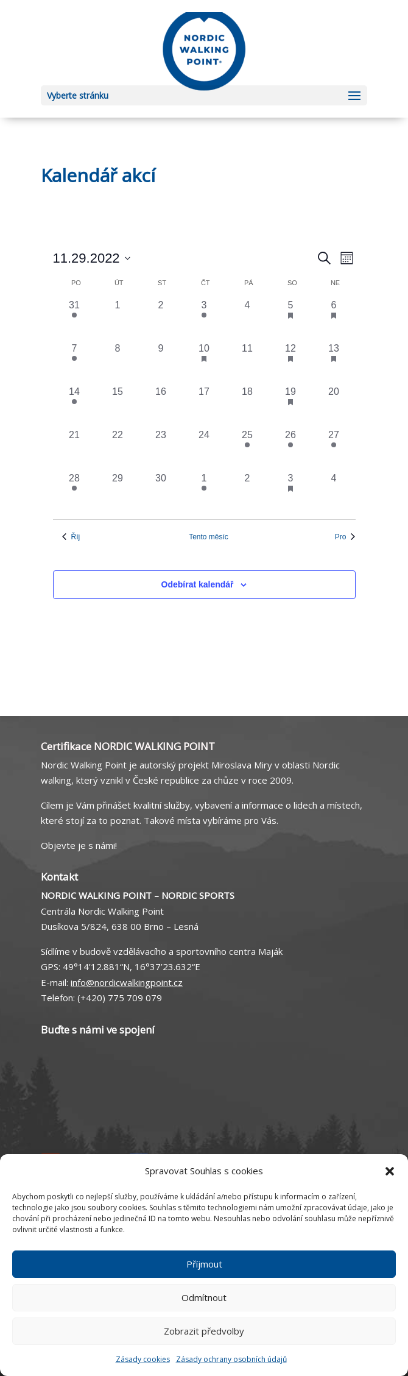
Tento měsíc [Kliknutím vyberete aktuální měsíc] (208, 537)
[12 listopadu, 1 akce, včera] (290, 363)
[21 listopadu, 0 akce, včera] (74, 449)
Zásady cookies (143, 1359)
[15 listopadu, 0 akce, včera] (117, 406)
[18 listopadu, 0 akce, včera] (247, 406)
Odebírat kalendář (197, 584)
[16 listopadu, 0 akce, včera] (161, 406)
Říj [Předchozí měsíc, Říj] (71, 537)
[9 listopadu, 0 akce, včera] (161, 363)
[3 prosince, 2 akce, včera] (290, 492)
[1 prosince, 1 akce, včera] (204, 492)
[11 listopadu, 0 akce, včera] (247, 363)
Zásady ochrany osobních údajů (231, 1359)
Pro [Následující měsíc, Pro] (345, 537)
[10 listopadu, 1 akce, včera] (204, 363)
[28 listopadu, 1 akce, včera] (74, 492)
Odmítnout (204, 1297)
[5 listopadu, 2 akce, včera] (290, 319)
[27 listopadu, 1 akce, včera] (334, 449)
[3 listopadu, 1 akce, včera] (204, 319)
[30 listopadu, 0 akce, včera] (161, 492)
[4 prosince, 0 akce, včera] (334, 492)
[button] (390, 1171)
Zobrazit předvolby (204, 1331)
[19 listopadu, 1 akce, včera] (290, 406)
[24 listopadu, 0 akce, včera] (204, 449)
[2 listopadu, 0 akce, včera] (161, 319)
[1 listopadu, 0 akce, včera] (117, 319)
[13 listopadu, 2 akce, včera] (334, 363)
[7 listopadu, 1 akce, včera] (74, 363)
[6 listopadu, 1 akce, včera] (334, 319)
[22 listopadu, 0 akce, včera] (117, 449)
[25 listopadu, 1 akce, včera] (247, 449)
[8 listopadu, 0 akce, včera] (117, 363)
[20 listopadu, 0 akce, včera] (334, 406)
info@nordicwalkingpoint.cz (127, 982)
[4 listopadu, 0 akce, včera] (247, 319)
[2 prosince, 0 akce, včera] (247, 492)
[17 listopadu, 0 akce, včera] (204, 406)
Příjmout (204, 1264)
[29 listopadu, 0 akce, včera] (117, 492)
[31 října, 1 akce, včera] (74, 319)
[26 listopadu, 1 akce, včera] (290, 449)
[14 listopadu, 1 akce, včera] (74, 406)
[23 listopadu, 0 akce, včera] (161, 449)
